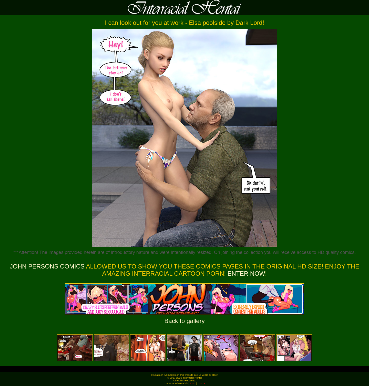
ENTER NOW (245, 273)
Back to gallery (184, 320)
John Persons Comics (47, 266)
